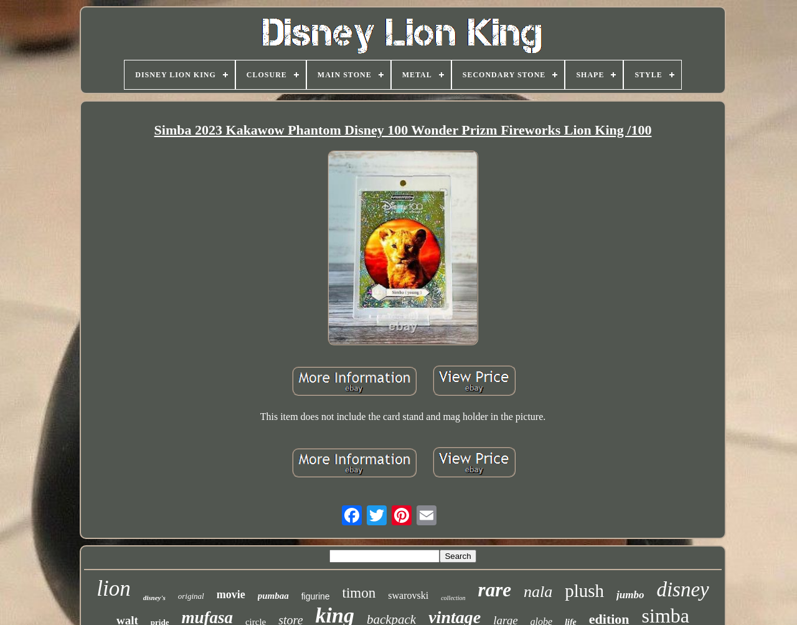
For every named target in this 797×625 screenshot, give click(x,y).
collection (453, 597)
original (191, 596)
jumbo (630, 595)
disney (682, 589)
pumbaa (273, 596)
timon (359, 593)
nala (538, 592)
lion (113, 588)
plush (584, 591)
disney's (154, 597)
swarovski (408, 595)
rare (494, 590)
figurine (315, 596)
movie (231, 594)
